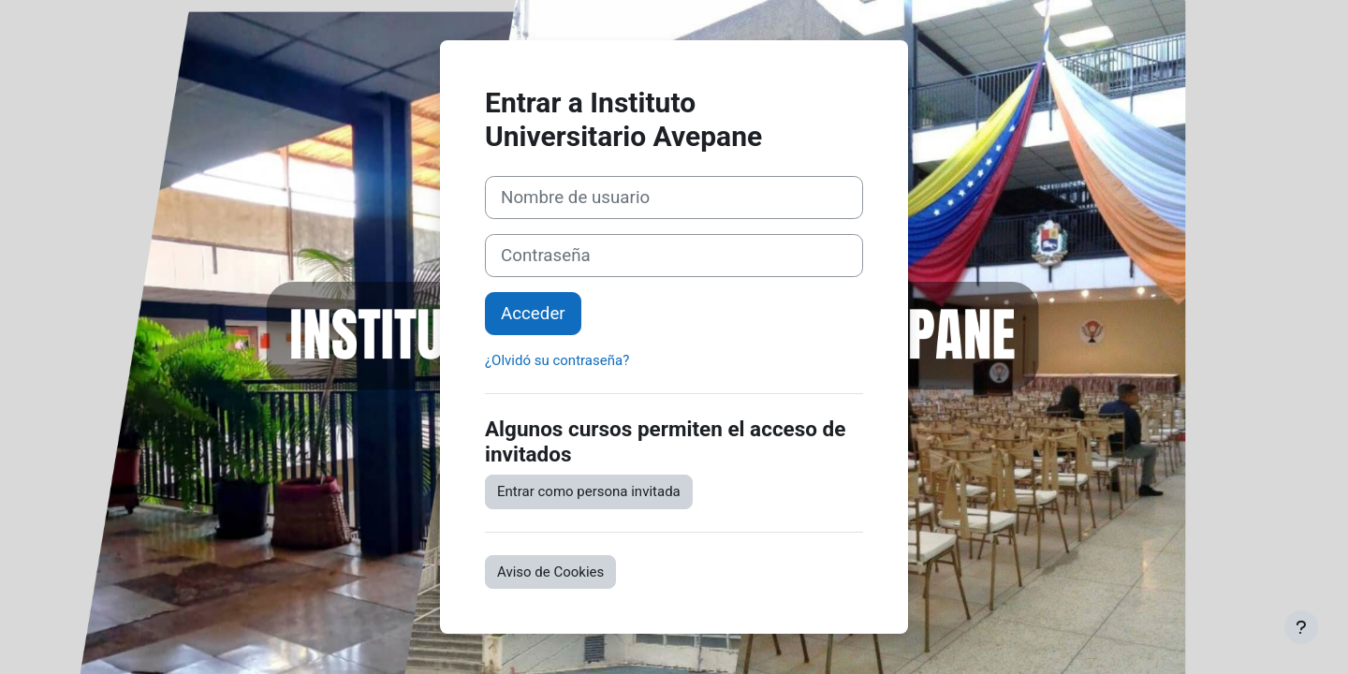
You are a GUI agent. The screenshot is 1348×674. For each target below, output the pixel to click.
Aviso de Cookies (550, 572)
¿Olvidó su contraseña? (557, 360)
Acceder (533, 313)
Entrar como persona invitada (589, 491)
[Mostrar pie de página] (1301, 627)
